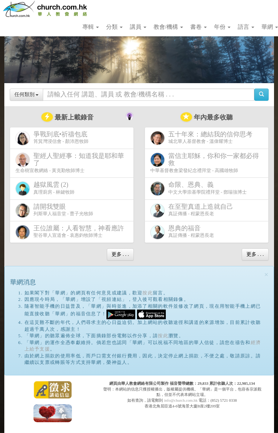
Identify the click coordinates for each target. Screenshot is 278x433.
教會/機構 (168, 27)
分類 (114, 27)
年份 (222, 27)
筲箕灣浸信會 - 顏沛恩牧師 (52, 138)
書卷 (198, 27)
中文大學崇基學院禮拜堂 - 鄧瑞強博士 (198, 188)
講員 (138, 27)
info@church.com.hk (180, 400)
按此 (147, 293)
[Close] (266, 275)
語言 (246, 27)
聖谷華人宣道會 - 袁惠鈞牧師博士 (71, 232)
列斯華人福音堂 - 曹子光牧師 (54, 210)
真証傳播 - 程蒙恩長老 (193, 210)
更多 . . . (120, 254)
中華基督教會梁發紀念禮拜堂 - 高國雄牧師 (204, 162)
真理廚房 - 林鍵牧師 (45, 188)
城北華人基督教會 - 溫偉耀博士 (202, 138)
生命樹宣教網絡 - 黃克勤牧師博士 (69, 162)
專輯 (90, 27)
